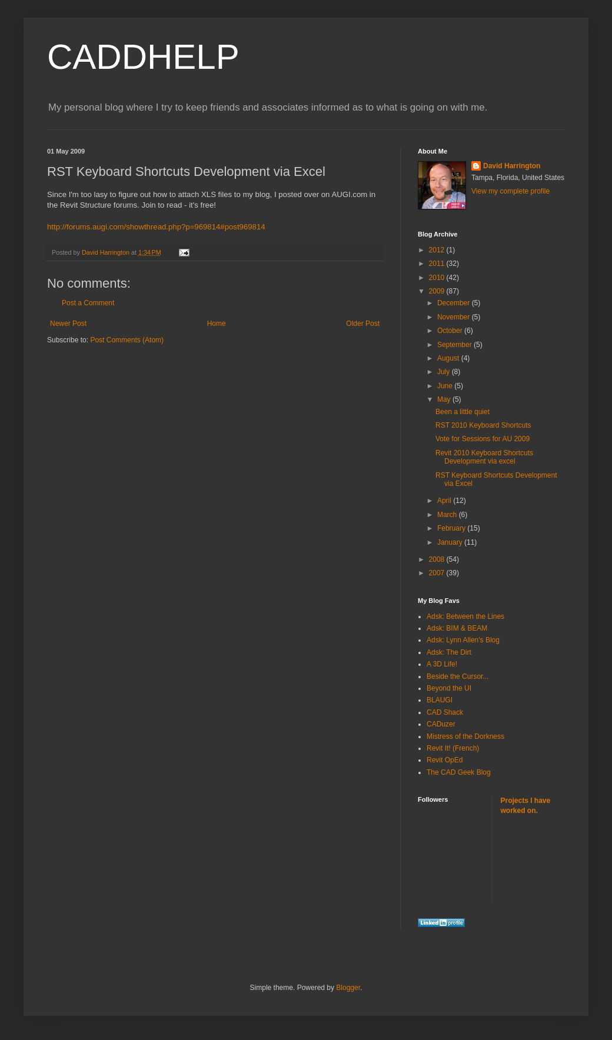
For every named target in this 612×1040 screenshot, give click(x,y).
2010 (438, 278)
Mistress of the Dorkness (465, 736)
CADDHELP (143, 56)
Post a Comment (88, 303)
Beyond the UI (449, 688)
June (445, 386)
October (450, 330)
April (445, 500)
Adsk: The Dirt (449, 652)
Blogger (348, 988)
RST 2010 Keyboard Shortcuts (483, 425)
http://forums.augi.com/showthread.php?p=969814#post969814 (156, 226)
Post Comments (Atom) (127, 340)
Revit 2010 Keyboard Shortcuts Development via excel (484, 457)
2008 (438, 559)
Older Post (363, 323)
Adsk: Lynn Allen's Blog (463, 640)
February (452, 528)
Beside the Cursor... (457, 676)
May (445, 399)
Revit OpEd (445, 760)
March (448, 515)
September (455, 345)
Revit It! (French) (453, 748)
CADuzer (441, 724)
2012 (438, 250)
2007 (438, 573)
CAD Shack (445, 712)
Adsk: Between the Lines (465, 616)
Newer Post (68, 323)
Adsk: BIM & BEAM (457, 628)
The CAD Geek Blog (459, 772)
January (450, 542)
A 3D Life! (442, 664)
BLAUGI (440, 700)
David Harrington (511, 166)
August (449, 358)
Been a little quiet (462, 412)
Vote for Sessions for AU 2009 (482, 439)
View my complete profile (510, 191)
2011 (438, 263)
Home (216, 323)
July (444, 372)
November (454, 317)
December (454, 303)
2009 (438, 291)
